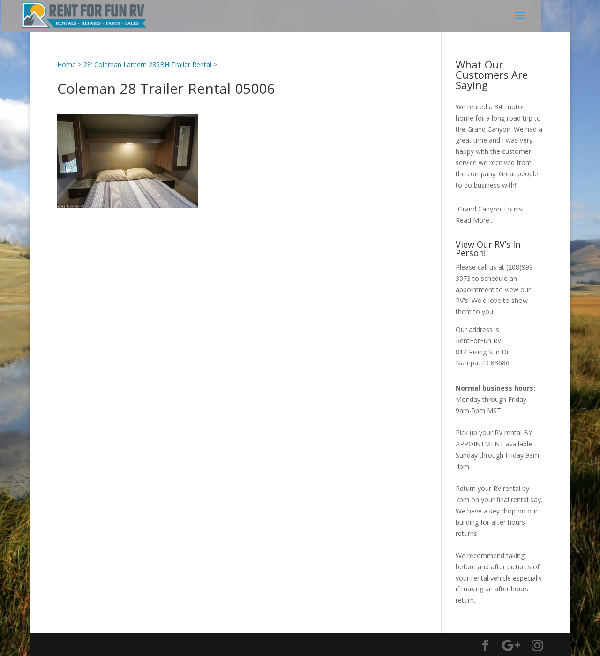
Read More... (475, 220)
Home (66, 64)
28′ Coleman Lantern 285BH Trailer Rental (147, 64)
